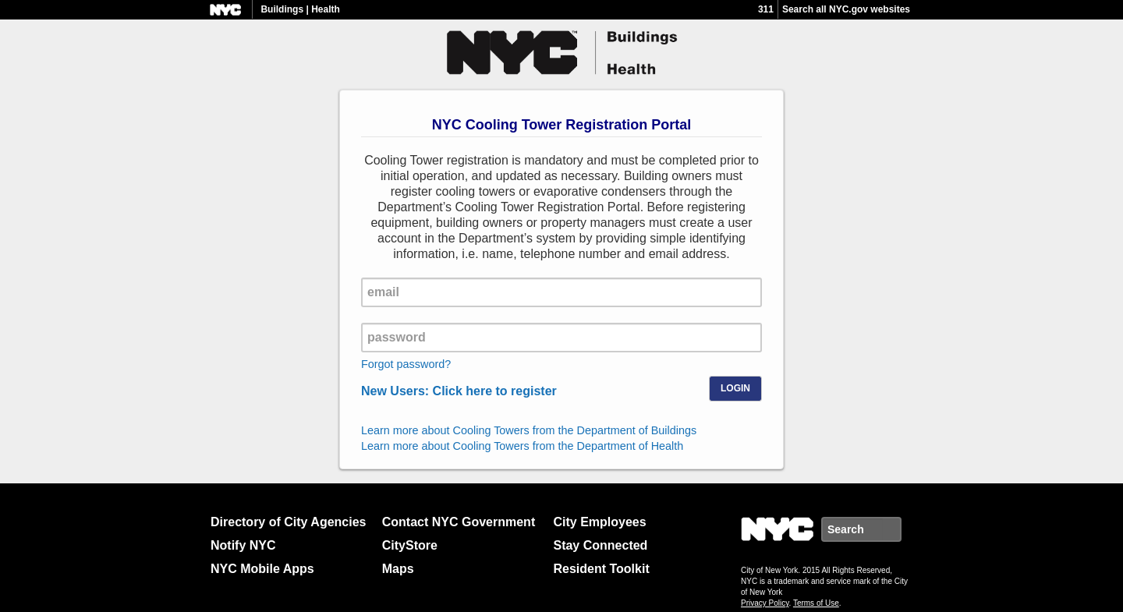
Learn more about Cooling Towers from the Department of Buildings (528, 430)
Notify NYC (243, 545)
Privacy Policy (765, 603)
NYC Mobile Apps (262, 568)
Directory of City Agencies (288, 522)
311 (766, 9)
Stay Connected (600, 545)
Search (901, 529)
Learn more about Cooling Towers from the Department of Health (522, 446)
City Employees (599, 522)
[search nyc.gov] (852, 529)
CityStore (410, 545)
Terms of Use (816, 603)
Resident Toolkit (601, 568)
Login (735, 388)
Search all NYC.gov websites (846, 9)
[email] (561, 292)
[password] (561, 337)
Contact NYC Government (458, 522)
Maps (398, 568)
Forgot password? (406, 364)
